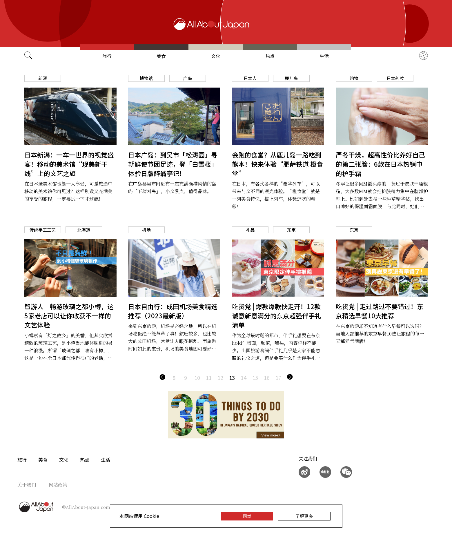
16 (267, 377)
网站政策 (58, 484)
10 (197, 377)
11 (209, 377)
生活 (324, 55)
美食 (161, 55)
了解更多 (304, 516)
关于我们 (26, 484)
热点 (270, 55)
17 (278, 377)
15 (255, 377)
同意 (247, 516)
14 (243, 377)
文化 (215, 55)
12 (220, 377)
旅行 (107, 55)
